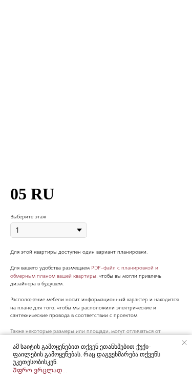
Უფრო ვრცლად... (40, 370)
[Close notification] (184, 343)
